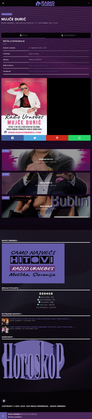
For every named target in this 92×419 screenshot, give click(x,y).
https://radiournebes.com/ (38, 65)
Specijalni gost (6, 14)
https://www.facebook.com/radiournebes (43, 71)
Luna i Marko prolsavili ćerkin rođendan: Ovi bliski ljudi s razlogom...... (43, 327)
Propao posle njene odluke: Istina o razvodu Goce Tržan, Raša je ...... (41, 319)
